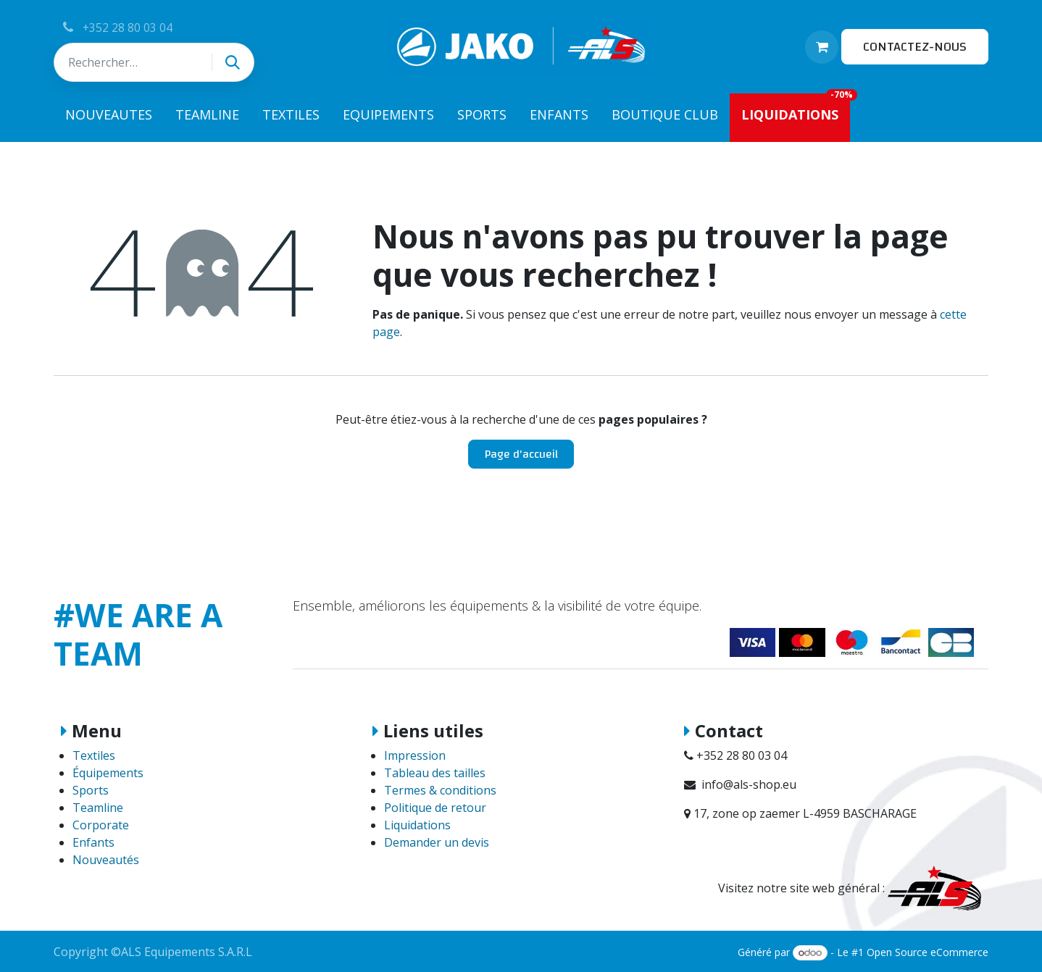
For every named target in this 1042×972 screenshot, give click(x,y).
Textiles (93, 755)
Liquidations (417, 825)
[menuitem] (109, 117)
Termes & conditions (440, 790)
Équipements (107, 773)
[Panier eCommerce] (821, 47)
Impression (415, 755)
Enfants (93, 842)
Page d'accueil (521, 454)
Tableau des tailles (434, 773)
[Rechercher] (233, 62)
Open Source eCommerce (927, 952)
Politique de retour (435, 808)
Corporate (100, 825)
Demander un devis (436, 842)
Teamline (97, 808)
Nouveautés (105, 860)
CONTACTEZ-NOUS (915, 47)
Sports (90, 790)
